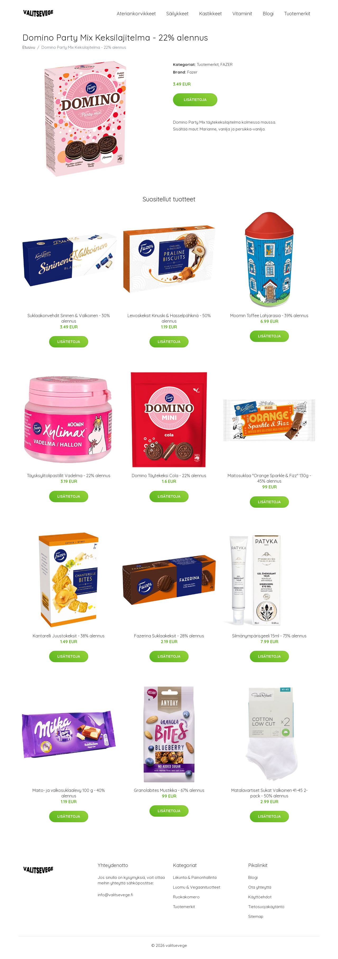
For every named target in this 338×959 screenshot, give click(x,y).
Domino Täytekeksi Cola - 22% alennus (169, 480)
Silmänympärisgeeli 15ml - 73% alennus (269, 640)
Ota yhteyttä (259, 891)
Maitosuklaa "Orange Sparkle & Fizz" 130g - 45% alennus (269, 482)
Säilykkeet (177, 16)
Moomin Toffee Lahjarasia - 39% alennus (269, 320)
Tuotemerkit (297, 16)
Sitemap (255, 920)
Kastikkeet (210, 16)
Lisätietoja (195, 104)
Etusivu (28, 51)
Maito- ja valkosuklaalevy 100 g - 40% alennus (68, 797)
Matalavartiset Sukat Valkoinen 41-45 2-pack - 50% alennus (269, 797)
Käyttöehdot (259, 901)
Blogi (268, 16)
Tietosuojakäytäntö (266, 911)
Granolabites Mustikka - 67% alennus (169, 794)
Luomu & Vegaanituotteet (196, 891)
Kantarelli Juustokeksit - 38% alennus (69, 640)
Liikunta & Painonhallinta (195, 881)
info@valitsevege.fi (115, 899)
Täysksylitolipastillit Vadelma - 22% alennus (68, 480)
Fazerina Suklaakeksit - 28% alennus (169, 640)
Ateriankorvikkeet (136, 16)
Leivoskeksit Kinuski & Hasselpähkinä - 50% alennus (169, 322)
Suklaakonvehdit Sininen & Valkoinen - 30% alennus (68, 322)
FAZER (226, 68)
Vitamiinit (242, 16)
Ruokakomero (186, 901)
